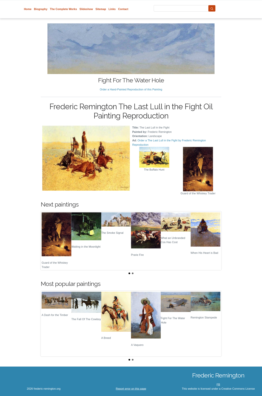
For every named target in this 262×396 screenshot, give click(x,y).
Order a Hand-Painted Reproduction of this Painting (131, 89)
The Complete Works (63, 9)
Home (27, 9)
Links (112, 9)
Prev (46, 240)
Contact (123, 9)
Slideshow (86, 9)
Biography (40, 9)
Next (216, 240)
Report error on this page (131, 388)
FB (218, 384)
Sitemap (100, 9)
